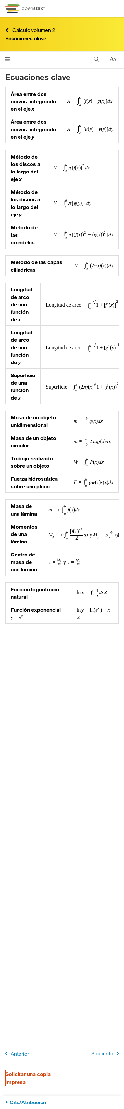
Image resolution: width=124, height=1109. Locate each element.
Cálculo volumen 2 (30, 30)
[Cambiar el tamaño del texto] (113, 59)
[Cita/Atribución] (62, 1102)
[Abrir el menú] (7, 59)
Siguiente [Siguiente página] (106, 1054)
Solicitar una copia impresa (28, 1078)
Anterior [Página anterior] (16, 1054)
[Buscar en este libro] (96, 59)
